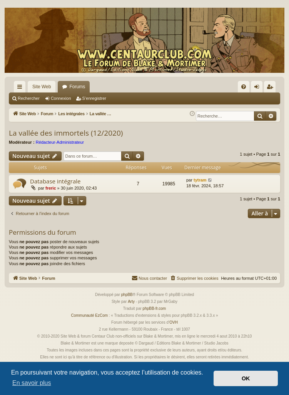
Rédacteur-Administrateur (60, 142)
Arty (131, 301)
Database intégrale (55, 181)
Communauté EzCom (89, 315)
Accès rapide (21, 88)
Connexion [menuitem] (258, 88)
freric (50, 188)
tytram (200, 180)
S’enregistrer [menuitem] (271, 88)
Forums (77, 86)
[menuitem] (243, 86)
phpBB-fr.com (154, 308)
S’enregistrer (94, 98)
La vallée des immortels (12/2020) (66, 133)
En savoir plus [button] (31, 383)
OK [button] (246, 378)
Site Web (41, 86)
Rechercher (29, 98)
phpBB (127, 294)
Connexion (61, 98)
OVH (173, 322)
